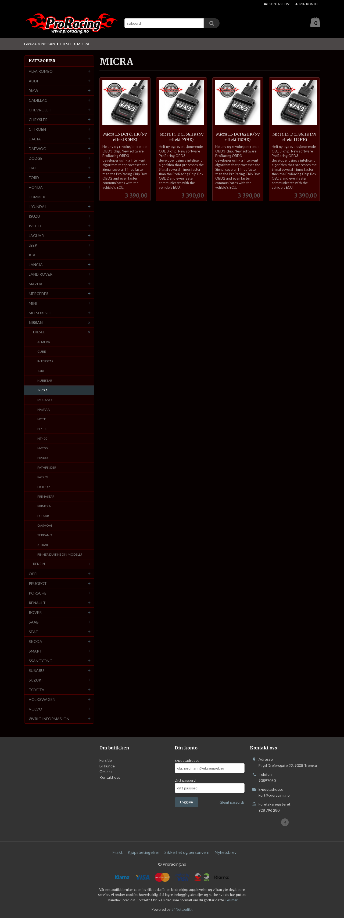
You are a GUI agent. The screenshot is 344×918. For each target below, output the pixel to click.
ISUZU (34, 216)
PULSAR (43, 516)
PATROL (43, 477)
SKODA (35, 641)
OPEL (33, 574)
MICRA (43, 390)
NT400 (42, 439)
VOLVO (35, 709)
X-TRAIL (43, 545)
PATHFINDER (46, 468)
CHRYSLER (38, 120)
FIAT (33, 168)
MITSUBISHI (40, 313)
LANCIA (36, 265)
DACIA (35, 139)
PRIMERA (44, 506)
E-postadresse (187, 760)
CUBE (41, 352)
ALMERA (43, 342)
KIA (32, 255)
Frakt (117, 852)
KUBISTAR (44, 381)
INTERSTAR (45, 361)
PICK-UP (43, 487)
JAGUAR (36, 236)
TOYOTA (36, 690)
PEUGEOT (38, 583)
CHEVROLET (40, 110)
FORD (34, 178)
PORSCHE (37, 593)
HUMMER (37, 197)
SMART (35, 651)
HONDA (36, 187)
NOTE (41, 419)
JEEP (33, 245)
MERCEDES (38, 294)
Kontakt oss (109, 777)
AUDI (33, 81)
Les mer (231, 900)
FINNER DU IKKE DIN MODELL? (59, 555)
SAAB (34, 622)
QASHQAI (44, 526)
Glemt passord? (232, 802)
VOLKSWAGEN (42, 699)
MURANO (44, 400)
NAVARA (43, 410)
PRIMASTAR (45, 497)
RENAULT (37, 603)
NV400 (42, 458)
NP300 (42, 429)
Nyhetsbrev (225, 852)
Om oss (105, 772)
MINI (33, 303)
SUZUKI (36, 680)
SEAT (33, 632)
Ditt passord (185, 780)
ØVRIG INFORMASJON (49, 719)
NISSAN (36, 322)
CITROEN (37, 129)
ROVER (35, 612)
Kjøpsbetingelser (143, 852)
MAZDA (35, 284)
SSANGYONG (40, 661)
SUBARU (36, 670)
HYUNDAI (37, 207)
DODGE (35, 158)
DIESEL (39, 332)
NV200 (42, 448)
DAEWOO (37, 149)
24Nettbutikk (182, 910)
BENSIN (39, 564)
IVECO (35, 226)
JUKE (41, 371)
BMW (33, 91)
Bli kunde (107, 766)
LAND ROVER (40, 274)
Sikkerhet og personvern (186, 852)
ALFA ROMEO (41, 71)
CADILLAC (38, 100)
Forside (30, 44)
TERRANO (44, 535)
